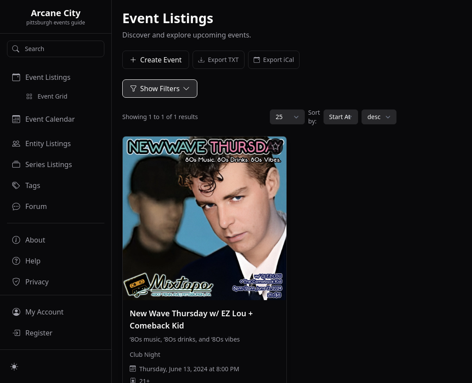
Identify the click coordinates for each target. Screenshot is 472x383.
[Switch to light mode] (14, 366)
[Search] (55, 49)
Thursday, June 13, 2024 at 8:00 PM (189, 369)
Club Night (145, 354)
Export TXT (218, 59)
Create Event (156, 60)
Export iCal (274, 59)
